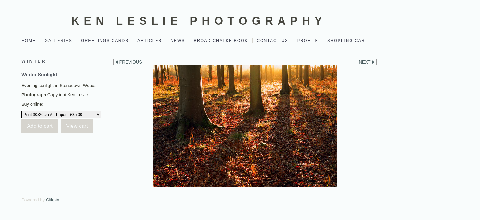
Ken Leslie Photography (198, 21)
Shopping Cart (347, 40)
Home (28, 40)
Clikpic (52, 199)
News (178, 40)
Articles (149, 40)
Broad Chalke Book (221, 40)
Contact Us (272, 40)
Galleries (58, 40)
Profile (307, 40)
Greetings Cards (105, 40)
